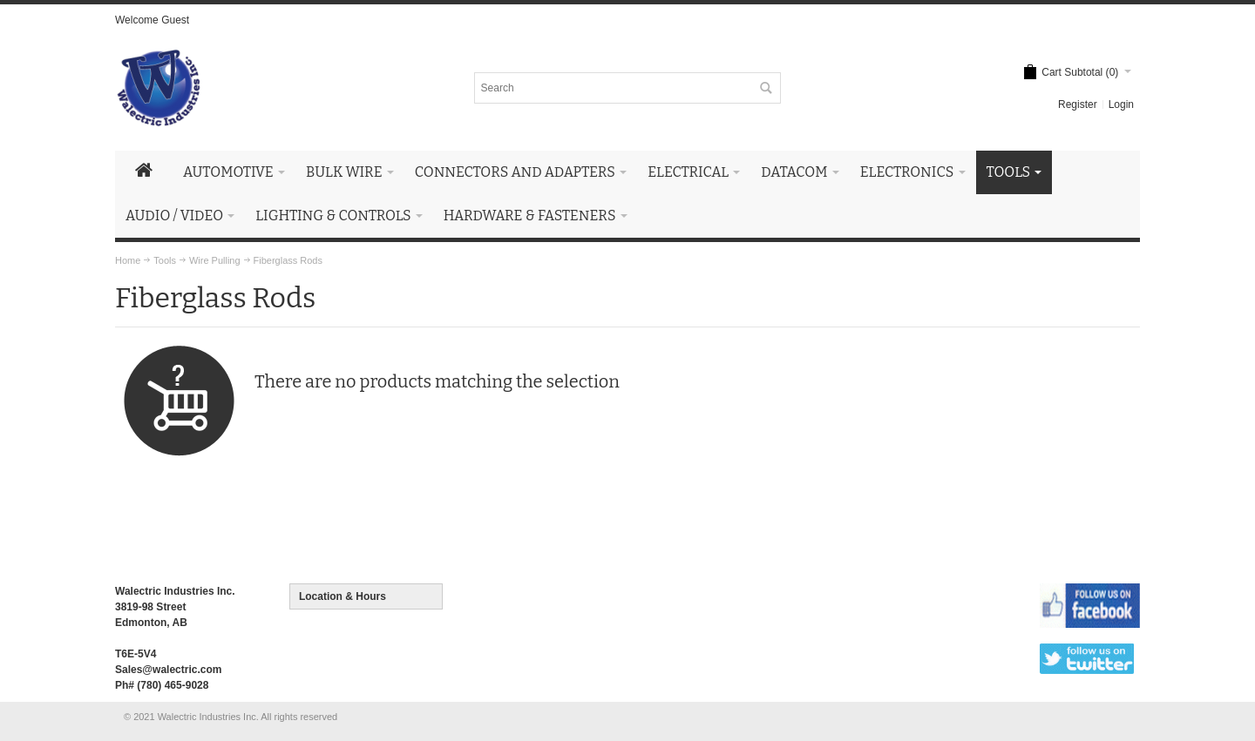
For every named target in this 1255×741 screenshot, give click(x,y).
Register (1077, 104)
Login (1121, 104)
